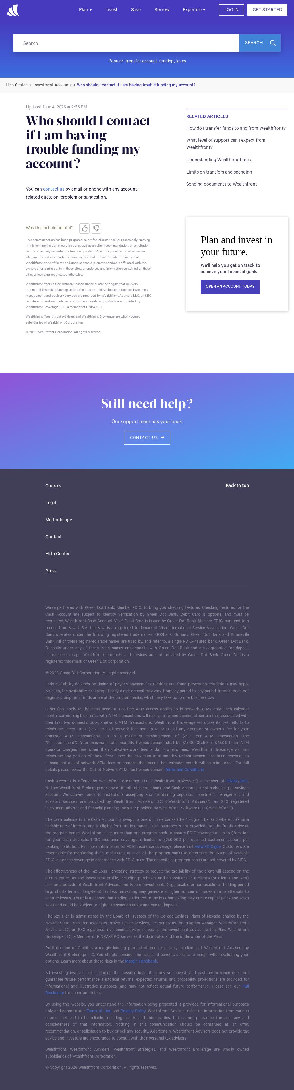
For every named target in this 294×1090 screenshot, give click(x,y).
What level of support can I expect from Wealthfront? (225, 144)
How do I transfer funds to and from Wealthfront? (236, 128)
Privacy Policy (133, 1011)
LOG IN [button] (232, 10)
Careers (53, 486)
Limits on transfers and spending (219, 172)
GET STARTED (267, 10)
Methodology (58, 520)
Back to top (237, 486)
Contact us (147, 437)
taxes (180, 60)
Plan (83, 10)
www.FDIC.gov (207, 846)
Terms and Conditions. (185, 770)
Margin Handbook (141, 961)
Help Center (57, 554)
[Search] (126, 43)
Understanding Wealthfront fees (218, 160)
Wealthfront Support (16, 85)
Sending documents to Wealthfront (221, 184)
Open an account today (230, 287)
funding (166, 60)
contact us (53, 189)
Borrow (161, 10)
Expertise (192, 10)
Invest (111, 10)
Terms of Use (98, 1011)
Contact (53, 537)
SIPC (243, 781)
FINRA (232, 781)
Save (136, 10)
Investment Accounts (53, 85)
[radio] (84, 228)
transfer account (141, 60)
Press (50, 571)
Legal (50, 503)
